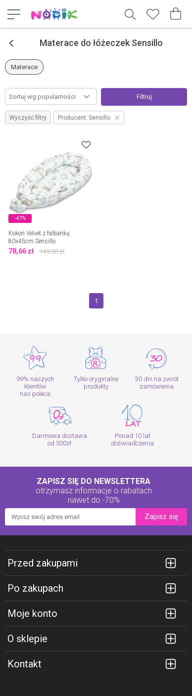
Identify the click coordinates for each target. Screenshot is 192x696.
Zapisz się (161, 516)
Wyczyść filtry (28, 117)
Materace (24, 67)
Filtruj (144, 96)
